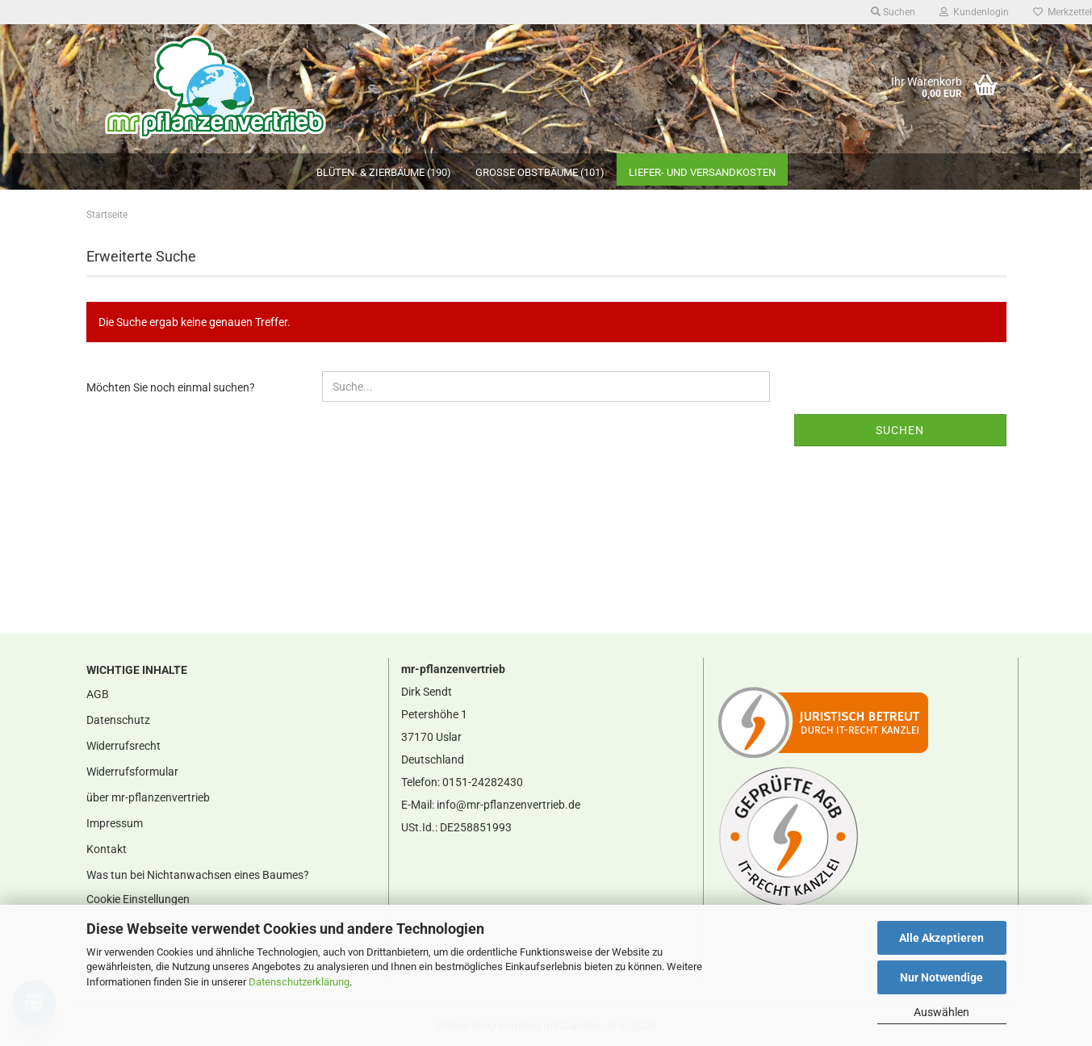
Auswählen (941, 1012)
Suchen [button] (893, 12)
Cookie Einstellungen (138, 899)
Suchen (900, 430)
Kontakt (106, 849)
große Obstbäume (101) (540, 172)
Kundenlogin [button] (974, 12)
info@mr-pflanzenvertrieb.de (508, 804)
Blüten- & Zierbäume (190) (383, 172)
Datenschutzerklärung (299, 982)
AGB (97, 694)
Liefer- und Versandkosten (702, 172)
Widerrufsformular (132, 771)
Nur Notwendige (941, 977)
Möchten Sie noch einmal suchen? (170, 387)
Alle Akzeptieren (941, 937)
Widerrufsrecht (123, 745)
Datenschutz (118, 719)
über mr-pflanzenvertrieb (148, 797)
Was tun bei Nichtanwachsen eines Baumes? (197, 874)
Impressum (114, 823)
